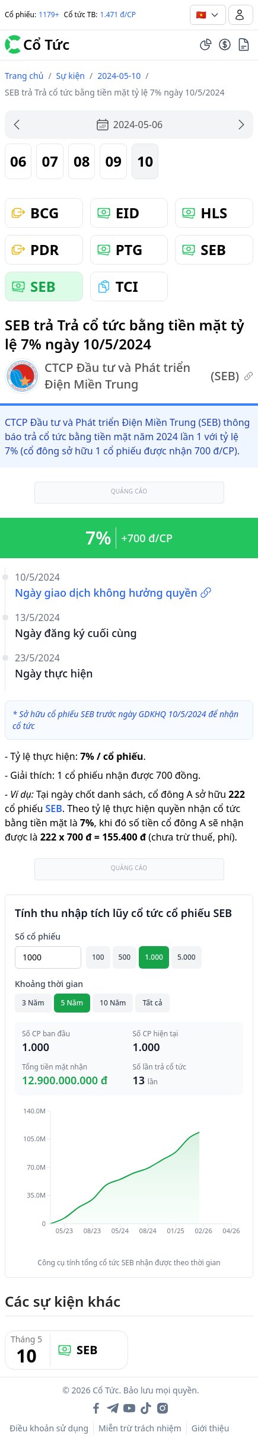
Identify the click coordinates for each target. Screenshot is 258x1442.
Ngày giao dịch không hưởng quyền (113, 592)
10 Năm (113, 1003)
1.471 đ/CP (118, 14)
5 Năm (72, 1003)
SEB (53, 808)
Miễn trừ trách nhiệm (139, 1428)
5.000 (186, 957)
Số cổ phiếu (37, 936)
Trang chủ (24, 75)
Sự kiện (70, 75)
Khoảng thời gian (49, 983)
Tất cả (152, 1003)
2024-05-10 (119, 75)
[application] (129, 1179)
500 (125, 957)
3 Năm (33, 1003)
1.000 (154, 957)
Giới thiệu (211, 1428)
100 (98, 957)
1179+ (49, 14)
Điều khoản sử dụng (48, 1428)
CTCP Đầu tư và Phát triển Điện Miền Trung (129, 376)
